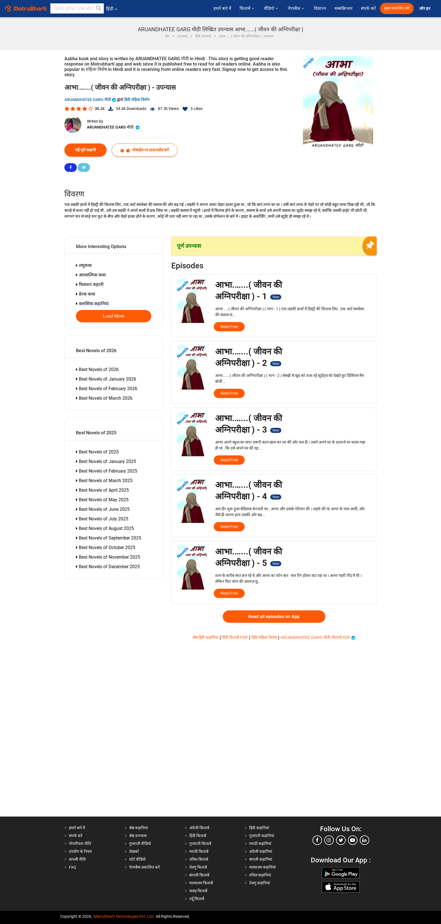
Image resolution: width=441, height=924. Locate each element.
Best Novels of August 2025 (105, 528)
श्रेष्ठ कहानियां (138, 828)
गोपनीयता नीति (80, 843)
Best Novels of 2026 (97, 369)
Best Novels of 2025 (97, 452)
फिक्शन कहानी (90, 284)
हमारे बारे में (222, 8)
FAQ (72, 867)
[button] (99, 8)
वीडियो (271, 8)
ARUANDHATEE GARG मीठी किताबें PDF (318, 637)
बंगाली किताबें (199, 875)
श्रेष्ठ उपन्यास (138, 835)
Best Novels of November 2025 (108, 557)
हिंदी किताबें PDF (235, 637)
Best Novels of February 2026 (106, 388)
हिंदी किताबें (197, 835)
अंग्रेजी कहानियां (260, 851)
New (276, 297)
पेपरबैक (296, 8)
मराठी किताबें (198, 851)
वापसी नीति (77, 859)
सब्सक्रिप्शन (343, 8)
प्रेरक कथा (85, 294)
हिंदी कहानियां (259, 828)
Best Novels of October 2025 (105, 547)
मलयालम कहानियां (262, 867)
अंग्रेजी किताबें (199, 828)
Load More (114, 316)
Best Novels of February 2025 (106, 471)
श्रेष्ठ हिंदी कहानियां (206, 637)
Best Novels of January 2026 (106, 379)
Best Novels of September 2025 (108, 538)
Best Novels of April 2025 (102, 490)
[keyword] (77, 8)
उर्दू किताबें (196, 898)
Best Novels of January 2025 (106, 461)
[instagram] (329, 840)
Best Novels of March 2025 (104, 480)
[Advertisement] (97, 732)
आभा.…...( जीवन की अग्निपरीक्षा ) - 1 (248, 290)
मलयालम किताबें (201, 883)
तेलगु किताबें (198, 867)
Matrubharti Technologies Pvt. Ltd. (124, 916)
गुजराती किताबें (200, 843)
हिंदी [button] (111, 9)
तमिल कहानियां (260, 875)
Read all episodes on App (274, 616)
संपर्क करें (368, 8)
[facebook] (317, 840)
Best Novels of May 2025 (102, 499)
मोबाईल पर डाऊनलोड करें (144, 150)
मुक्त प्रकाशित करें (397, 8)
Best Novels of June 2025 (103, 509)
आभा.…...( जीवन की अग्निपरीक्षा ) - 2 (248, 357)
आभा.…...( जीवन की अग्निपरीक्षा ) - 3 (248, 424)
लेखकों (134, 851)
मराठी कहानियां (260, 843)
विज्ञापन (320, 8)
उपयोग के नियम (80, 851)
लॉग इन (425, 9)
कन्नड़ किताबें (198, 891)
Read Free (229, 326)
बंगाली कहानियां (260, 859)
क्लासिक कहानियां (92, 303)
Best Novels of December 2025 (108, 566)
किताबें (247, 8)
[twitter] (341, 840)
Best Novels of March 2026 (104, 398)
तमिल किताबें (198, 859)
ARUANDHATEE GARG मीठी (90, 99)
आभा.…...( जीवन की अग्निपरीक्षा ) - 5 (248, 557)
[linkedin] (364, 840)
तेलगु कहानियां (259, 883)
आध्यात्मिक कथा (91, 275)
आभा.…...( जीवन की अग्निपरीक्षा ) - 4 (248, 490)
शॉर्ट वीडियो (137, 859)
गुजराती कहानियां (261, 835)
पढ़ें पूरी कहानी (85, 150)
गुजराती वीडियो (140, 843)
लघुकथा (84, 265)
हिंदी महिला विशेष (136, 99)
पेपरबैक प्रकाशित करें (144, 867)
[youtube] (352, 840)
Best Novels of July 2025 (102, 518)
